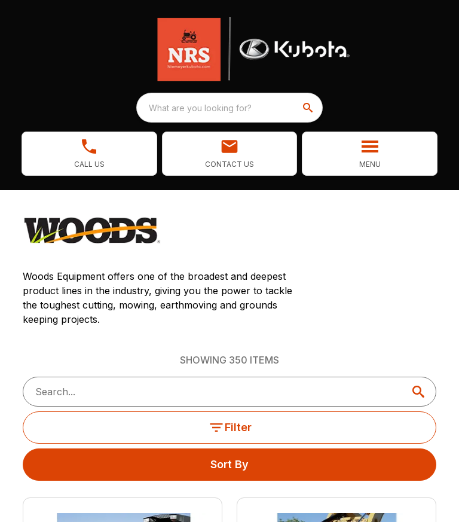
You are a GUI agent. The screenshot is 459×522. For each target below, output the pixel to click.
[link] (89, 154)
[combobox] (229, 107)
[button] (230, 154)
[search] (309, 107)
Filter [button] (230, 427)
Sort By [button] (229, 464)
